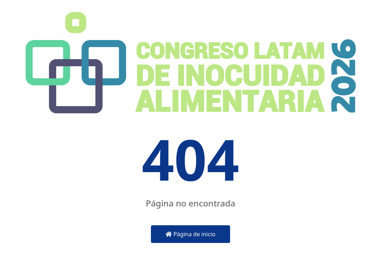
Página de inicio (190, 234)
